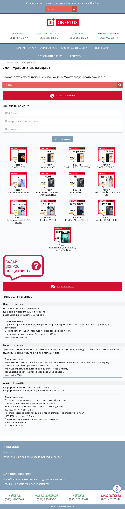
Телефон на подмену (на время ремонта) (26, 483)
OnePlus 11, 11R (48, 219)
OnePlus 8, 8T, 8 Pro (106, 167)
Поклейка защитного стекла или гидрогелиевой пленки (34, 479)
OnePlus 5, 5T (18, 167)
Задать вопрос (48, 47)
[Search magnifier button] (74, 9)
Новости (64, 47)
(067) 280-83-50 (48, 38)
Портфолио (102, 47)
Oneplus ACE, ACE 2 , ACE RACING (19, 221)
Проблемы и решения (53, 56)
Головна (9, 62)
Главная (21, 47)
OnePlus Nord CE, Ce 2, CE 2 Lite (106, 193)
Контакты (79, 56)
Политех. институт (49, 33)
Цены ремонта (82, 48)
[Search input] (59, 9)
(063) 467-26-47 (18, 38)
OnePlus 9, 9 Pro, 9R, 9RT (19, 192)
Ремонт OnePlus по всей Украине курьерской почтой (32, 456)
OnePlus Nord (77, 192)
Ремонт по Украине (108, 33)
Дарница (19, 33)
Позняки (79, 33)
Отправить (62, 139)
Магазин (32, 47)
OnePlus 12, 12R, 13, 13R (106, 219)
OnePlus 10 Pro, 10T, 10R (77, 219)
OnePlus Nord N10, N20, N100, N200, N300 (48, 193)
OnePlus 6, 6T (48, 167)
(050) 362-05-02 (78, 38)
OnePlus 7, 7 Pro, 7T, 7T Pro (77, 167)
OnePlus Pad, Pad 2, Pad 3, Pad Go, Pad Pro (62, 249)
